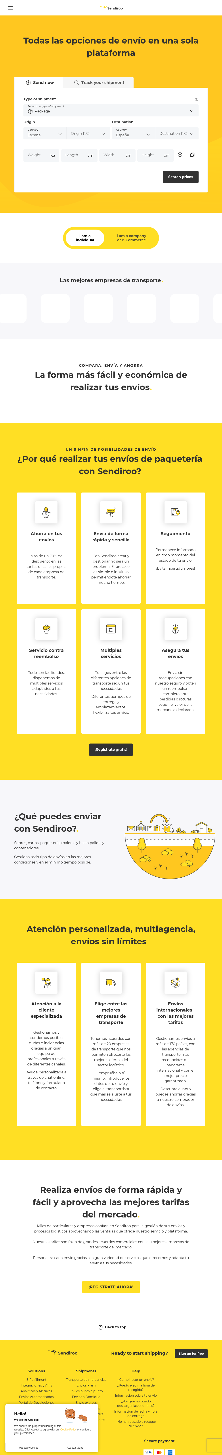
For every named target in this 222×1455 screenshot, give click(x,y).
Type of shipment (111, 99)
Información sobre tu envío (136, 1396)
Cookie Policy (68, 1429)
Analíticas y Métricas (36, 1391)
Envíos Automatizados (36, 1397)
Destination (123, 122)
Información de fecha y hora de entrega (136, 1413)
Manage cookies (28, 1447)
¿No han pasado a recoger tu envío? (136, 1424)
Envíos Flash (86, 1385)
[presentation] (88, 133)
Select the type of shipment (46, 106)
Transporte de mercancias (86, 1380)
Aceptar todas (75, 1447)
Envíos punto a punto (86, 1391)
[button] (111, 110)
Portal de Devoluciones (36, 1403)
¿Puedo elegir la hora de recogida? (136, 1387)
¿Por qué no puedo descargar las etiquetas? (136, 1403)
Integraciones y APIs (36, 1385)
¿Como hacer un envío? (136, 1380)
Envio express (86, 1403)
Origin (29, 122)
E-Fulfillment (36, 1380)
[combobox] (45, 133)
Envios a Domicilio (86, 1397)
